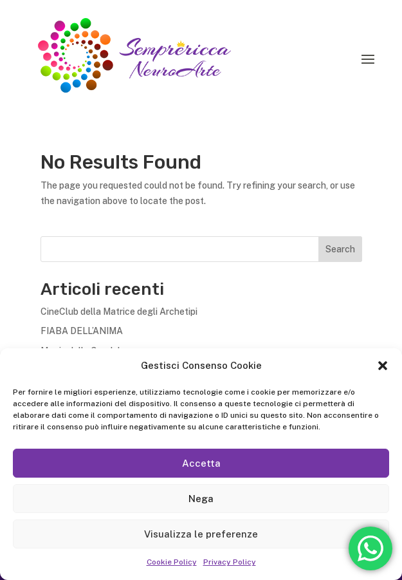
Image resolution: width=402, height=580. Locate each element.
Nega (201, 498)
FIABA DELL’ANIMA (82, 331)
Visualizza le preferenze (201, 534)
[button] (382, 365)
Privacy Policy (229, 561)
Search (340, 249)
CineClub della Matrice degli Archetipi (119, 311)
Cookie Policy (172, 561)
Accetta (201, 463)
